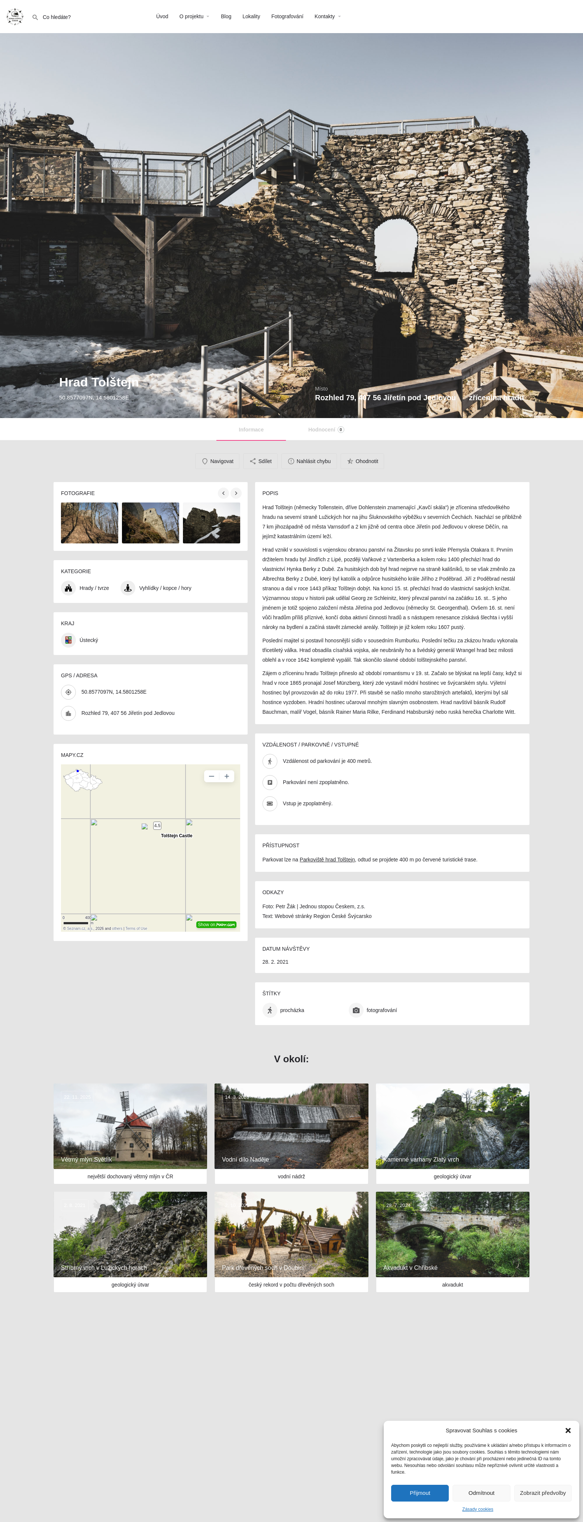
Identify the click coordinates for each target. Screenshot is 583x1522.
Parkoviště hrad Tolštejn (327, 860)
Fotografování (287, 16)
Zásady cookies (477, 1509)
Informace (251, 430)
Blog (226, 16)
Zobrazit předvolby (543, 1493)
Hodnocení (326, 429)
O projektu (192, 16)
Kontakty (325, 16)
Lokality (251, 16)
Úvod (162, 16)
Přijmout (420, 1493)
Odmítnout (481, 1493)
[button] (568, 1430)
